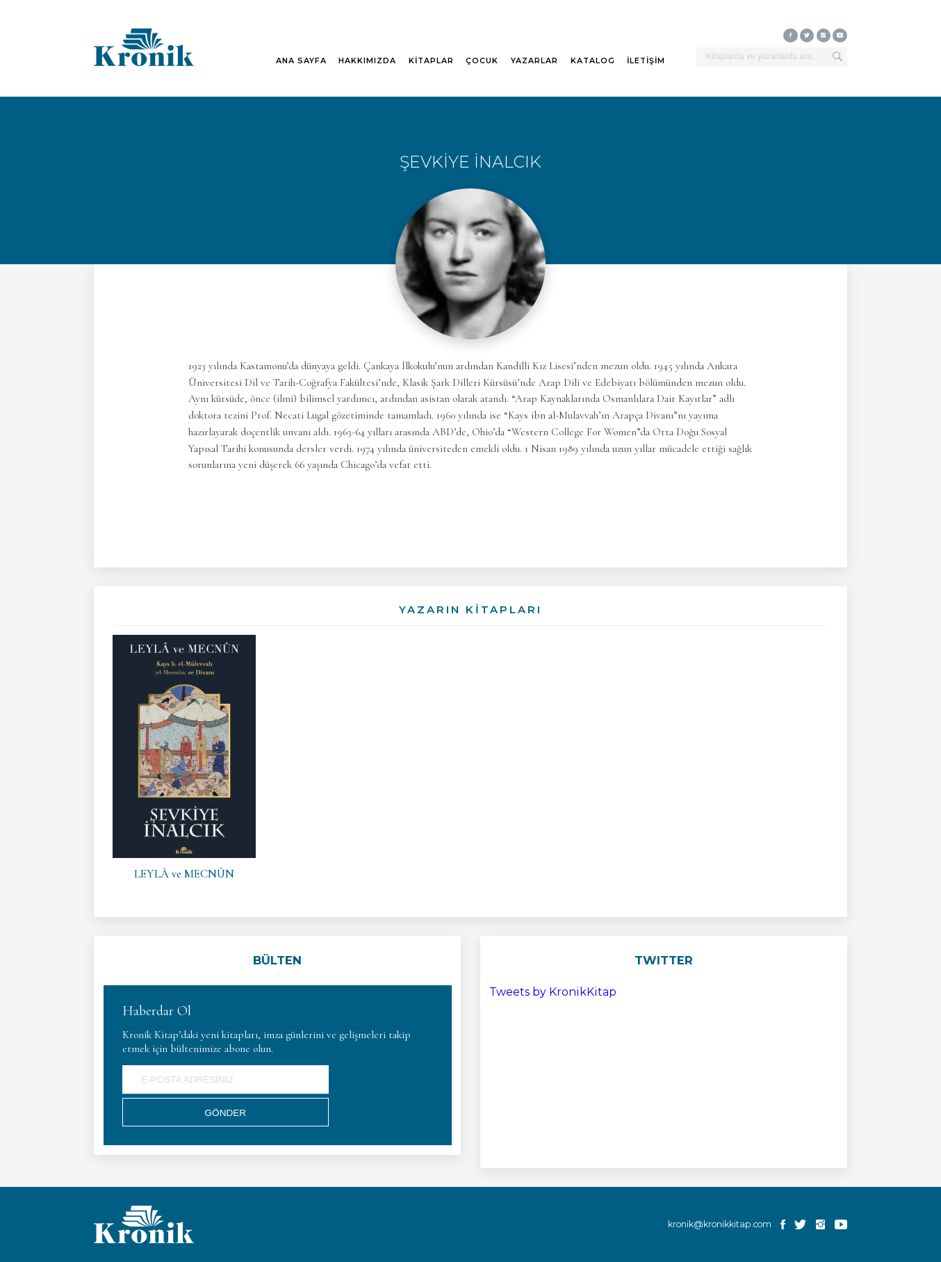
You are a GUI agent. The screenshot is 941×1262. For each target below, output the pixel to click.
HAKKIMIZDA (367, 60)
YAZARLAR (534, 60)
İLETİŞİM (646, 60)
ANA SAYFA (301, 60)
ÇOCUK (482, 60)
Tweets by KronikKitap (552, 991)
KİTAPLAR (431, 60)
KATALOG (593, 60)
